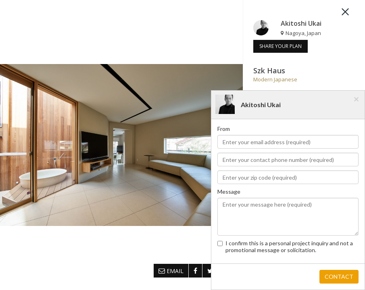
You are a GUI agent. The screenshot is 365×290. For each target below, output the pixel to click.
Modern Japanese (275, 79)
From (223, 128)
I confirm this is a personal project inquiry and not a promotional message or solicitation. (285, 246)
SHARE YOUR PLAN (280, 46)
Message (228, 191)
